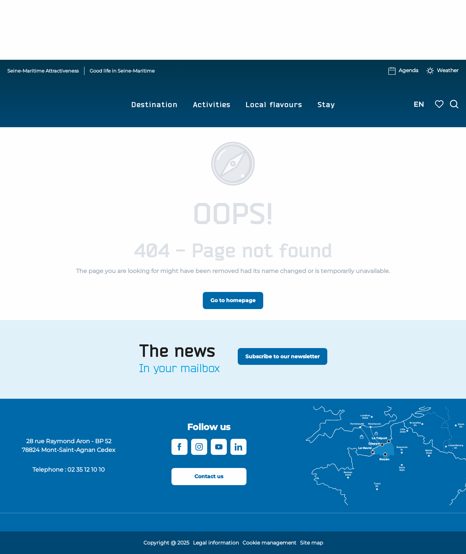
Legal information (216, 542)
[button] (454, 104)
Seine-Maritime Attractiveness (43, 71)
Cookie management (269, 542)
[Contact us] (208, 476)
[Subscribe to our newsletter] (282, 356)
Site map (311, 542)
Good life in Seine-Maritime (122, 71)
